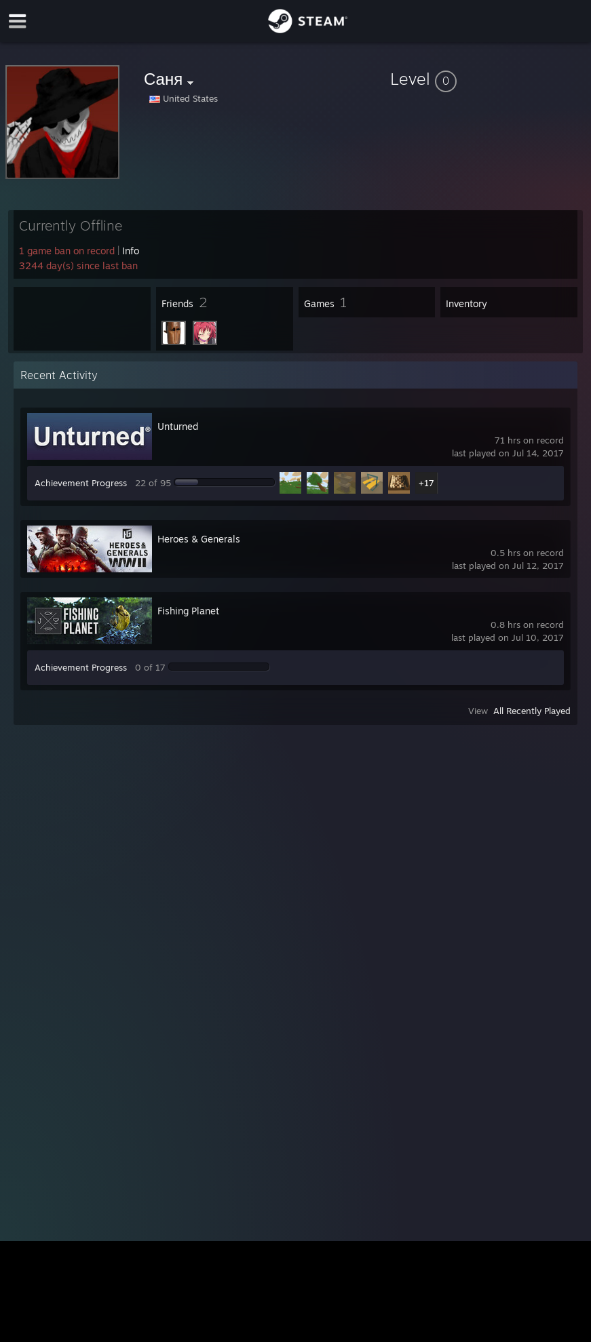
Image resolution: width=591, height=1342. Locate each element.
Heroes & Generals (198, 539)
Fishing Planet (188, 610)
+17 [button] (426, 482)
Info (130, 250)
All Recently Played (532, 710)
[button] (488, 78)
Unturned (177, 426)
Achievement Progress (81, 482)
